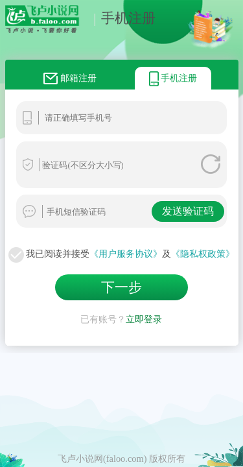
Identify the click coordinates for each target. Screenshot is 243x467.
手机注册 (121, 17)
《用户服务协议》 (125, 253)
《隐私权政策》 (203, 253)
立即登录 (144, 316)
